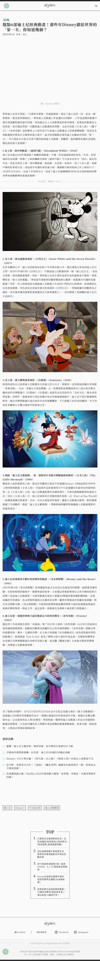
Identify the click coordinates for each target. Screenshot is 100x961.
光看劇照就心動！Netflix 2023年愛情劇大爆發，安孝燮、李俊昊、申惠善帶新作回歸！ (51, 775)
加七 (25, 34)
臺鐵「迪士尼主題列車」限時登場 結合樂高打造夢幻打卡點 (39, 746)
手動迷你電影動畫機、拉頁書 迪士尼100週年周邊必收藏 (38, 752)
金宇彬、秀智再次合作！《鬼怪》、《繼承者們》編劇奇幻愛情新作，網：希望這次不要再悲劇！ (51, 766)
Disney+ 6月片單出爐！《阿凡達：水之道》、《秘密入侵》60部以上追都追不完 (49, 758)
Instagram (81, 932)
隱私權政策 (41, 932)
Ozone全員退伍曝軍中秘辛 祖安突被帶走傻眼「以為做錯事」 (51, 879)
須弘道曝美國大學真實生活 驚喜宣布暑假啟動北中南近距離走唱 (51, 854)
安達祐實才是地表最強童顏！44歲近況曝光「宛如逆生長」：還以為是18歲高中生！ (51, 891)
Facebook (61, 932)
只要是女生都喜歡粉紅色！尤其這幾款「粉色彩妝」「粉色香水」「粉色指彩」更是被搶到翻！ (52, 841)
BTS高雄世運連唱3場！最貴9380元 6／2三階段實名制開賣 (52, 866)
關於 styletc (20, 932)
